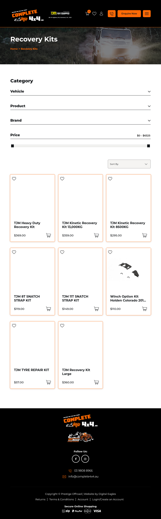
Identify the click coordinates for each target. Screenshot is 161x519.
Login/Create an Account (108, 499)
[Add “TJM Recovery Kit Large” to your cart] (96, 382)
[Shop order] (129, 164)
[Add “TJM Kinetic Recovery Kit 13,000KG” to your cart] (96, 235)
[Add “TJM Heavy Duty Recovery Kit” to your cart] (48, 235)
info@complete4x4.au (83, 476)
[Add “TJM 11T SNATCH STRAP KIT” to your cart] (96, 308)
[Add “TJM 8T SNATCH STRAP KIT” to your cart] (48, 308)
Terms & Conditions (61, 499)
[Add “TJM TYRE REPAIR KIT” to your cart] (48, 382)
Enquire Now (129, 13)
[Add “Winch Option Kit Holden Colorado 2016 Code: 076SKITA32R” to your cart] (144, 308)
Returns (40, 499)
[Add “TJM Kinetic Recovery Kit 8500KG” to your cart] (144, 235)
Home (14, 48)
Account (83, 499)
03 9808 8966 (83, 470)
